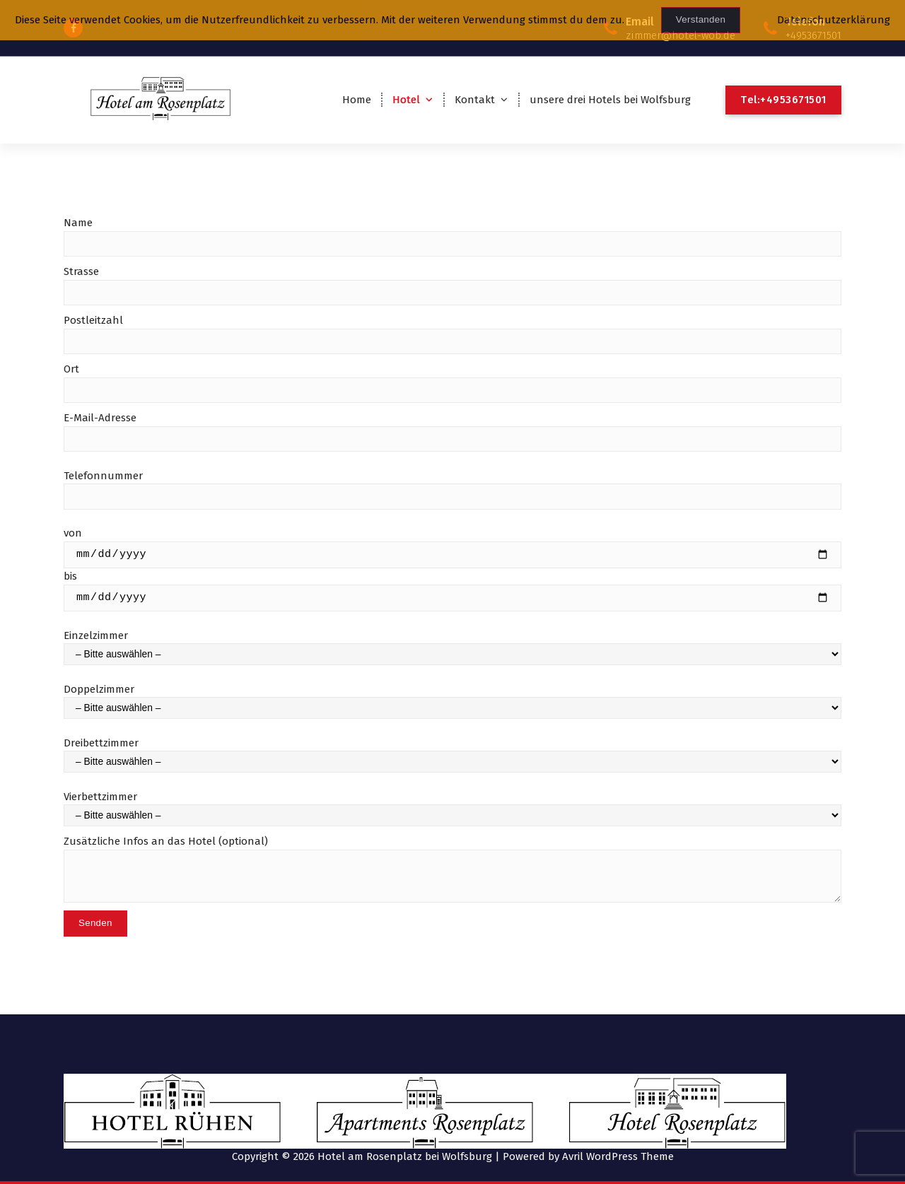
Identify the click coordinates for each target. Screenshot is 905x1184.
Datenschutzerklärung (833, 19)
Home (356, 99)
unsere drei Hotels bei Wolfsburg (610, 99)
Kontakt (475, 99)
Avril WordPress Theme (618, 1155)
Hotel (406, 99)
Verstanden (700, 19)
